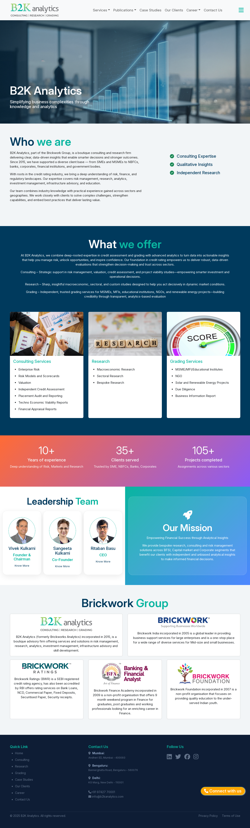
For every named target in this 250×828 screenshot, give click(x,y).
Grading (20, 773)
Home (19, 753)
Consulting (22, 759)
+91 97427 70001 (103, 792)
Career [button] (192, 10)
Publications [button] (123, 10)
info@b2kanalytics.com (107, 796)
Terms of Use (231, 815)
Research (21, 766)
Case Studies (150, 10)
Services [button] (100, 10)
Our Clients (174, 10)
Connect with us (223, 791)
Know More (22, 565)
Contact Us (213, 10)
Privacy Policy (208, 815)
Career (20, 793)
